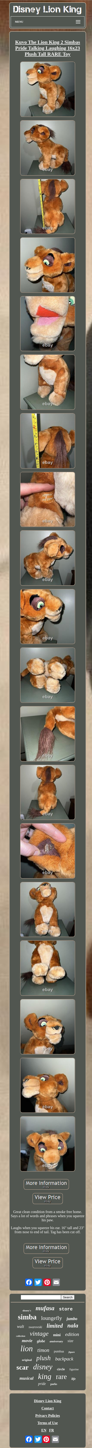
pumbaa (59, 1351)
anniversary (56, 1341)
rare (61, 1377)
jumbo (71, 1318)
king (44, 1376)
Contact (47, 1408)
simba (27, 1317)
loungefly (51, 1318)
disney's (27, 1310)
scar (22, 1367)
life (74, 1379)
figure (72, 1352)
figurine (74, 1369)
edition (72, 1334)
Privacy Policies (47, 1416)
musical (26, 1378)
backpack (64, 1359)
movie (27, 1340)
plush (43, 1358)
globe (41, 1341)
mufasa (45, 1308)
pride (42, 1384)
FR (51, 1430)
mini (57, 1335)
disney (42, 1367)
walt (20, 1326)
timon (43, 1350)
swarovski (35, 1327)
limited (55, 1326)
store (66, 1309)
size (71, 1341)
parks (53, 1384)
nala (72, 1325)
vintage (39, 1333)
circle (61, 1369)
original (27, 1360)
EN (43, 1430)
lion (26, 1348)
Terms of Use (47, 1423)
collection (20, 1336)
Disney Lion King (47, 1401)
